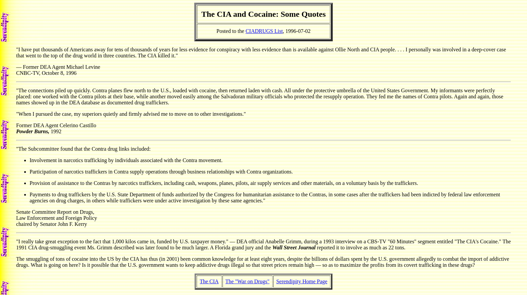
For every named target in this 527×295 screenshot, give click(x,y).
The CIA (209, 281)
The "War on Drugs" (248, 281)
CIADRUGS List (264, 31)
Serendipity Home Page (301, 281)
